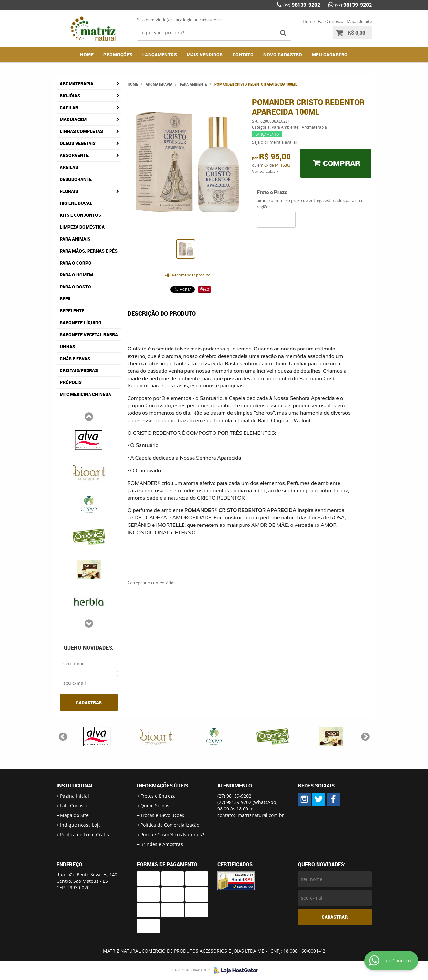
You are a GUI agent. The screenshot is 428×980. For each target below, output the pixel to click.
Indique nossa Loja (80, 825)
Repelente (72, 311)
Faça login (183, 20)
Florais (69, 191)
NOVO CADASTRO (282, 54)
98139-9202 (301, 4)
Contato (243, 54)
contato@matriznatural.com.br (250, 815)
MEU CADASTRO (330, 54)
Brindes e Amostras (162, 844)
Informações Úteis (162, 785)
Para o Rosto (75, 287)
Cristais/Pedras (79, 370)
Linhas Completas (81, 131)
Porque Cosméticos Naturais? (172, 834)
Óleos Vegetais (78, 143)
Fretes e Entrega (158, 796)
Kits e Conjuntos (80, 215)
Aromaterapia (76, 83)
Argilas (69, 167)
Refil (66, 299)
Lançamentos (159, 54)
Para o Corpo (75, 263)
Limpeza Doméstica (82, 227)
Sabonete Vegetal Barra (89, 334)
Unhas (67, 346)
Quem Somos (155, 805)
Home (309, 21)
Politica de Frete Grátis (84, 834)
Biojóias (70, 95)
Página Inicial (74, 796)
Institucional (75, 785)
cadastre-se (211, 20)
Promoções (118, 54)
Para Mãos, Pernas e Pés (89, 251)
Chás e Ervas (75, 358)
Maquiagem (73, 119)
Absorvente (74, 155)
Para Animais (75, 239)
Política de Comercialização (170, 825)
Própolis (71, 382)
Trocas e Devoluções (162, 815)
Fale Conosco (330, 21)
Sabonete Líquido (80, 322)
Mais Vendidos (205, 54)
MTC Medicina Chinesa (85, 394)
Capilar (69, 107)
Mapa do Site (359, 21)
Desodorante (76, 179)
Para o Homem (76, 275)
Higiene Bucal (76, 203)
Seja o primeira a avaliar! (275, 142)
